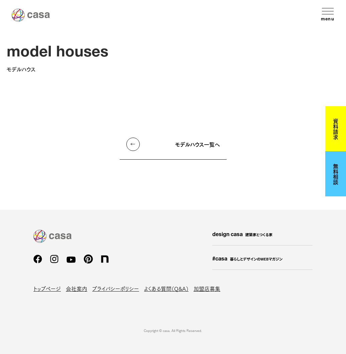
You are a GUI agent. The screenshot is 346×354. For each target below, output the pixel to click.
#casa (247, 259)
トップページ (47, 288)
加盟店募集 (207, 288)
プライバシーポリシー (115, 288)
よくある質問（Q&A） (166, 288)
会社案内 (76, 288)
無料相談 (336, 174)
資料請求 (336, 129)
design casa (242, 235)
